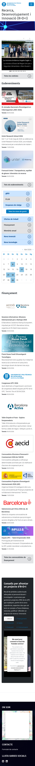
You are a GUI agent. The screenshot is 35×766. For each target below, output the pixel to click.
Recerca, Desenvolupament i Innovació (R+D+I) (16, 14)
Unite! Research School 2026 (12, 136)
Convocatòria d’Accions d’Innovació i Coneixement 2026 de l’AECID (15, 455)
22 (13, 275)
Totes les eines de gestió (17, 211)
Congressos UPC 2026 (10, 383)
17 (22, 270)
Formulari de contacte (10, 749)
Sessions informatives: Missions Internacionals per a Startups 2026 (14, 318)
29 (13, 280)
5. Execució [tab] (9, 627)
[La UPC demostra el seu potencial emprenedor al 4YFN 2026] (25, 71)
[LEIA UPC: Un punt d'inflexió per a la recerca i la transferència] (11, 71)
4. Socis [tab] (19, 623)
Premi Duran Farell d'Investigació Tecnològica (14, 355)
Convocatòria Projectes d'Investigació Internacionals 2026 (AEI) (15, 482)
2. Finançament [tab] (21, 619)
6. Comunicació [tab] (22, 627)
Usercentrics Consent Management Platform (17, 667)
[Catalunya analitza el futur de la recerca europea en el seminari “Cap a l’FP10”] (20, 71)
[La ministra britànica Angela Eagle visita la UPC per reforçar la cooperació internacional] (10, 71)
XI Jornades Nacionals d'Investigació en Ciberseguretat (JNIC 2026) (16, 108)
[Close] (31, 4)
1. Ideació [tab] (8, 619)
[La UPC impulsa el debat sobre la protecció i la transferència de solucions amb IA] (13, 71)
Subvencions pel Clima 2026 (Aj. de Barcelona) (15, 510)
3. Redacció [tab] (9, 623)
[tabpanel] (17, 654)
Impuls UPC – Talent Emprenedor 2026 (16, 538)
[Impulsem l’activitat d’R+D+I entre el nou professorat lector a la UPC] (18, 71)
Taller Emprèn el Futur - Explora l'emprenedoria (13, 419)
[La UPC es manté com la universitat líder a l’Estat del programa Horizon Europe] (23, 71)
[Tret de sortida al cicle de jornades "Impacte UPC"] (16, 71)
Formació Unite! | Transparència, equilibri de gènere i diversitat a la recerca (17, 172)
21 (8, 275)
